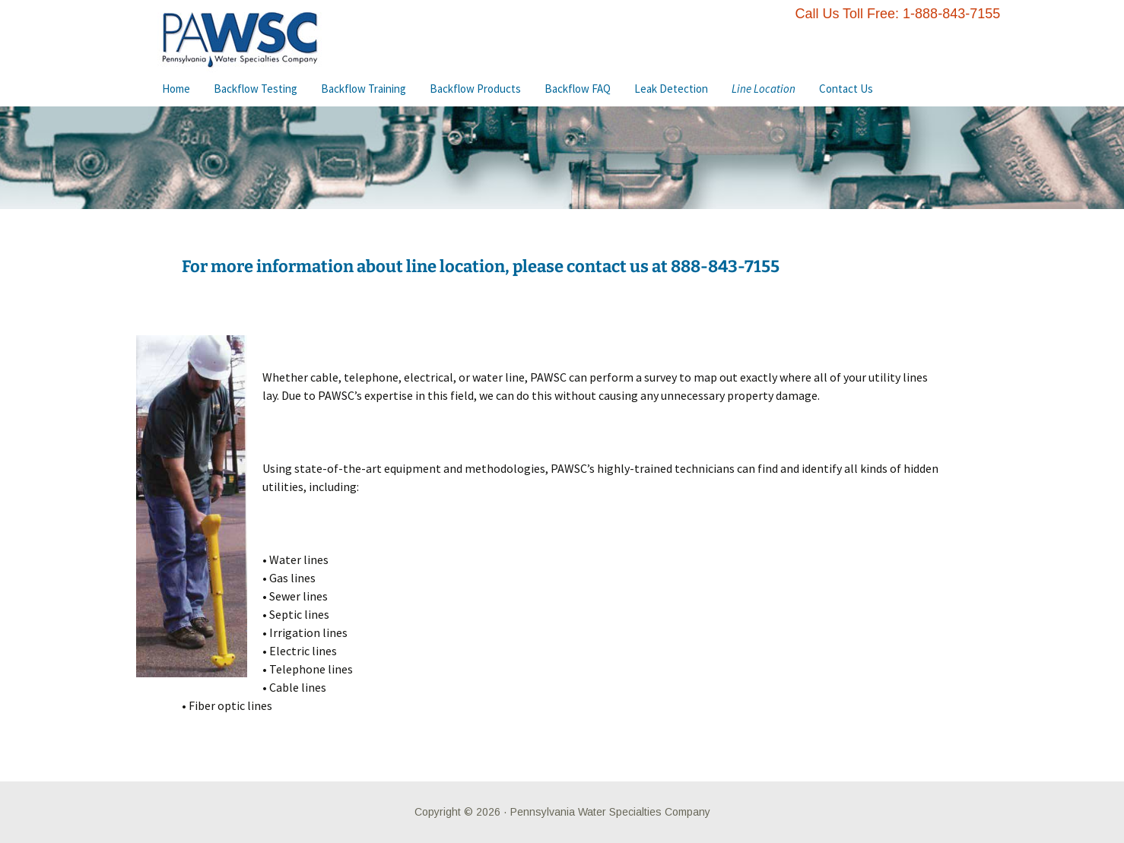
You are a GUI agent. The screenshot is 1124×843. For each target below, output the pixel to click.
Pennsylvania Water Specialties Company (610, 812)
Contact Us (846, 88)
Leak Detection (671, 88)
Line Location (763, 88)
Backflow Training (363, 88)
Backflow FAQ (578, 88)
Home (176, 88)
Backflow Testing (255, 88)
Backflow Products (475, 88)
